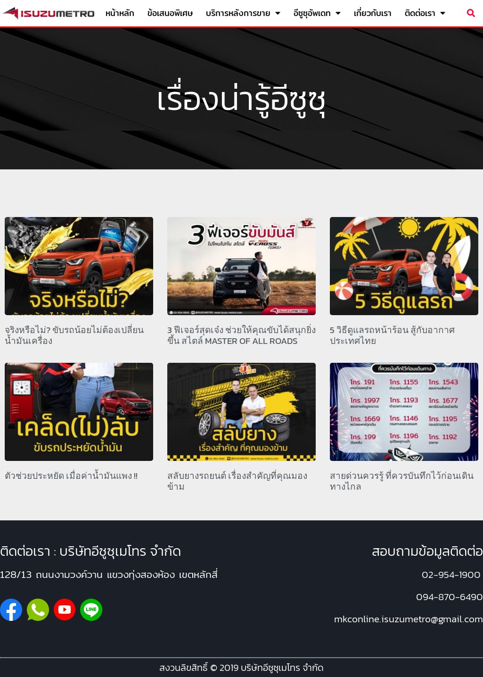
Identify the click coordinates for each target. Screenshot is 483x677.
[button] (471, 13)
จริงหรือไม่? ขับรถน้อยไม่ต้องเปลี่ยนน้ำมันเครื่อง (74, 335)
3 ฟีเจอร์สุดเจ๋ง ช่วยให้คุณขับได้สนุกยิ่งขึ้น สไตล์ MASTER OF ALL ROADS (241, 335)
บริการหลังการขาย (243, 13)
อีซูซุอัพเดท (317, 13)
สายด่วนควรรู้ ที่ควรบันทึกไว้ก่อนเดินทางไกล (402, 481)
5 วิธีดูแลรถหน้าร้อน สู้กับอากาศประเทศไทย (392, 335)
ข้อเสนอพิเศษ (170, 13)
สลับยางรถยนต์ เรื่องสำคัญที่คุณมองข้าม (237, 481)
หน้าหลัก (120, 13)
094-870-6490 (449, 596)
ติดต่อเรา (425, 13)
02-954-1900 (451, 574)
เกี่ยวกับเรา (373, 13)
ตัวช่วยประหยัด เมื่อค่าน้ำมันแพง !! (71, 476)
